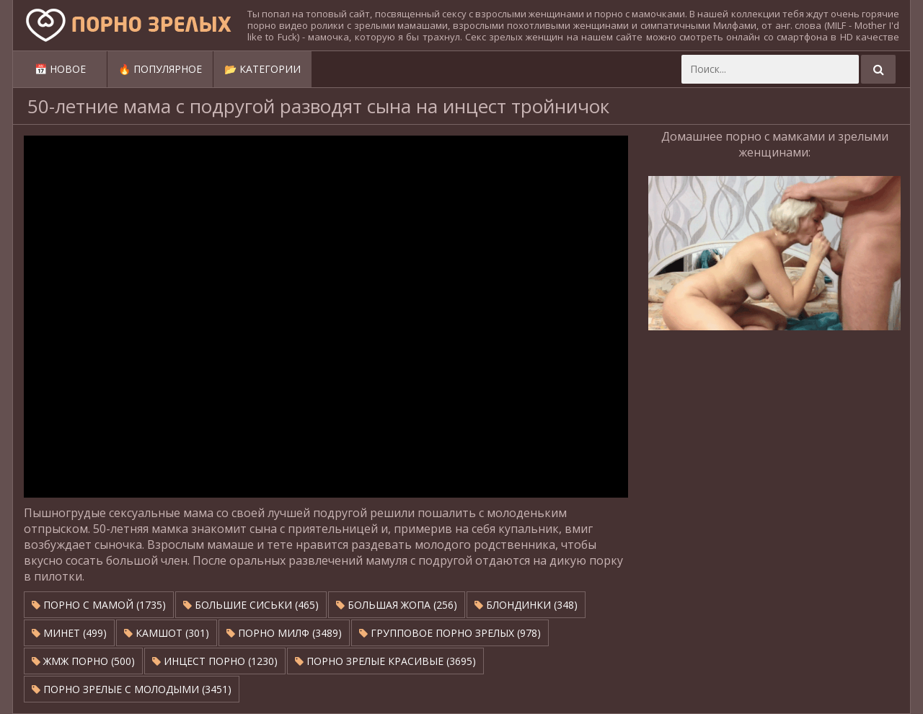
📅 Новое (60, 69)
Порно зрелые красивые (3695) (385, 661)
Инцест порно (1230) (215, 661)
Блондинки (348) (526, 605)
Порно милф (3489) (284, 633)
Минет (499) (69, 633)
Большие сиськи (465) (251, 605)
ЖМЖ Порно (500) (83, 661)
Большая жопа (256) (396, 605)
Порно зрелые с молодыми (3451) (131, 689)
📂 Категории (262, 69)
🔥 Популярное (160, 69)
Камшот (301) (166, 633)
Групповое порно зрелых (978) (450, 633)
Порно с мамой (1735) (99, 605)
